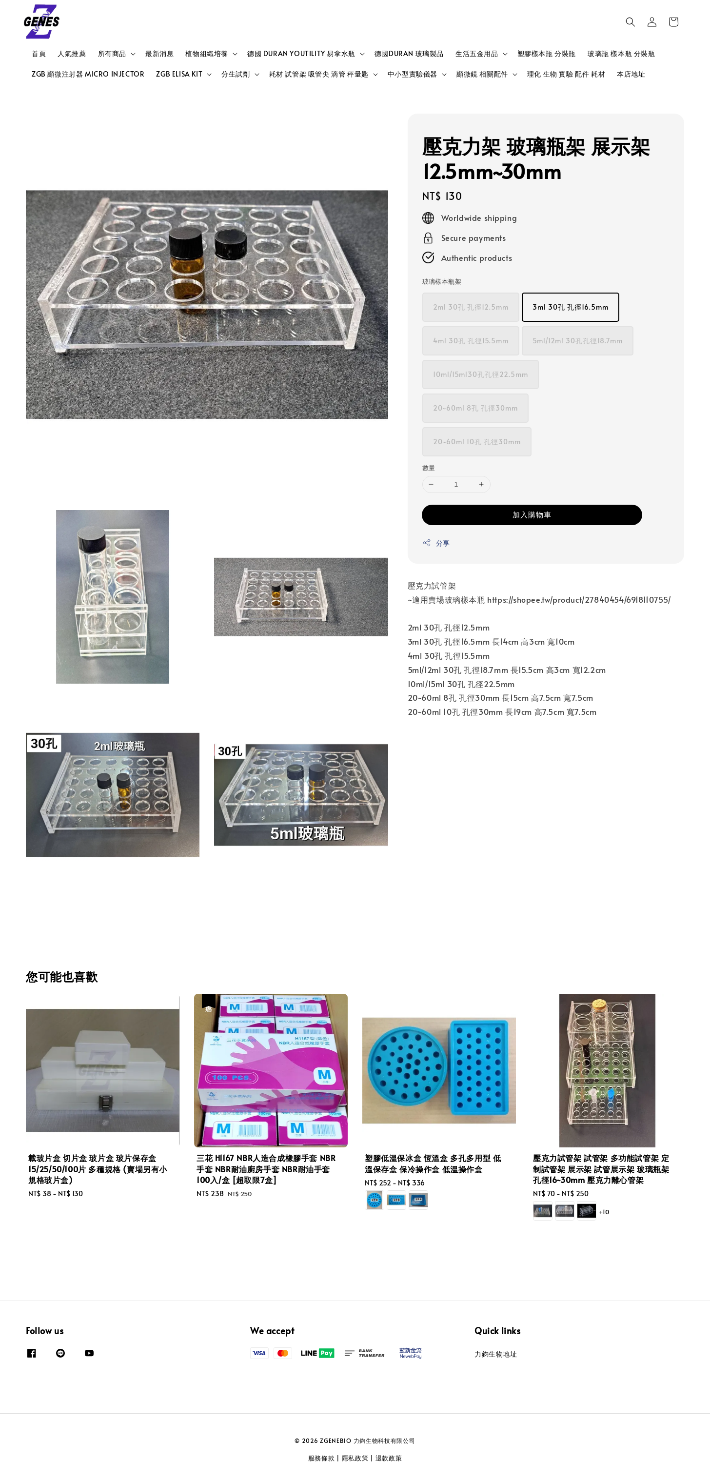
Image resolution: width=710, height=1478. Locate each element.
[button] (630, 22)
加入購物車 (532, 514)
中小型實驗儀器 (412, 74)
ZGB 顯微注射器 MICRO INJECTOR (88, 74)
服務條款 (321, 1458)
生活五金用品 (476, 53)
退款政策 (388, 1458)
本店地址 (631, 74)
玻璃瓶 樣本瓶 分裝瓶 (621, 53)
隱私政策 (355, 1458)
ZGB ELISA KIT (179, 74)
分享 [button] (436, 543)
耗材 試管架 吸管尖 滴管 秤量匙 (319, 74)
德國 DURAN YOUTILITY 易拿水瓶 (301, 53)
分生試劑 (235, 74)
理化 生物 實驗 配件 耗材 (566, 74)
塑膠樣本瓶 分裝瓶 (546, 53)
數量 (428, 467)
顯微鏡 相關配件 (482, 74)
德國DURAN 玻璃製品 (409, 53)
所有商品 (112, 53)
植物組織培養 (206, 53)
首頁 (39, 53)
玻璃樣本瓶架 (441, 281)
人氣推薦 (72, 53)
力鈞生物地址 (495, 1354)
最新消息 (159, 53)
